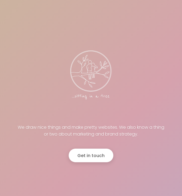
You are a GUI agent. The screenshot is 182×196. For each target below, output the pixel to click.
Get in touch (91, 155)
